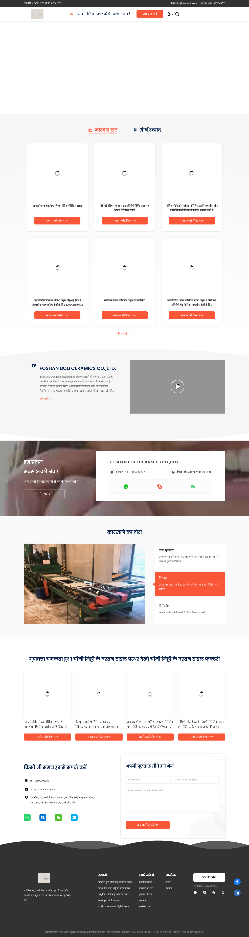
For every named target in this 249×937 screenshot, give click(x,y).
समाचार (169, 888)
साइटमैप (142, 900)
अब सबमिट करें (147, 825)
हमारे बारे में (103, 14)
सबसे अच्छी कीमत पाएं (57, 220)
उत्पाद (79, 14)
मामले (168, 882)
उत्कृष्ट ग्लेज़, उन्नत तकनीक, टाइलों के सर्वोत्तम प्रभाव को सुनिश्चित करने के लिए (189, 587)
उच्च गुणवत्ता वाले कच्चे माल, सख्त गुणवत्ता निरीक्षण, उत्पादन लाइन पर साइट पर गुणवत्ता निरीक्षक (189, 559)
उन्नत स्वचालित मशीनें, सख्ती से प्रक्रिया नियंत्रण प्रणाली (182, 612)
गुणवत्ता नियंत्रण (145, 894)
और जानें (46, 399)
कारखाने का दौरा (146, 888)
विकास (163, 578)
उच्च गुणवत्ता (166, 550)
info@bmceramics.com (42, 789)
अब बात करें (150, 14)
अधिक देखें (123, 333)
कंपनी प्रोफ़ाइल (145, 882)
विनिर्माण (164, 606)
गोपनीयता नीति (51, 932)
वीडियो (90, 14)
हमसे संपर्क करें (121, 14)
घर (71, 14)
